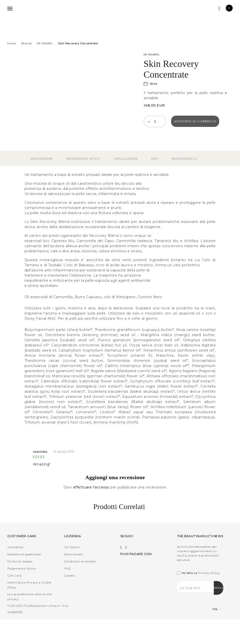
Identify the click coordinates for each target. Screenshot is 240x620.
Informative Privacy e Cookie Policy (29, 585)
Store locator (73, 554)
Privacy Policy (209, 573)
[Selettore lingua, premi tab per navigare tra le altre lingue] (213, 610)
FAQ (67, 568)
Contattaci (15, 547)
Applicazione (125, 158)
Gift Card (14, 575)
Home (11, 43)
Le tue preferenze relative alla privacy (29, 596)
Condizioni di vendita (80, 561)
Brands (26, 43)
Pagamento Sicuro (21, 568)
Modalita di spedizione (24, 554)
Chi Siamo (72, 547)
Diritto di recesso (20, 561)
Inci (154, 158)
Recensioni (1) (184, 158)
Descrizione (42, 158)
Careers (69, 575)
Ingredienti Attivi (83, 158)
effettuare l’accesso (92, 487)
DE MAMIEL (45, 43)
